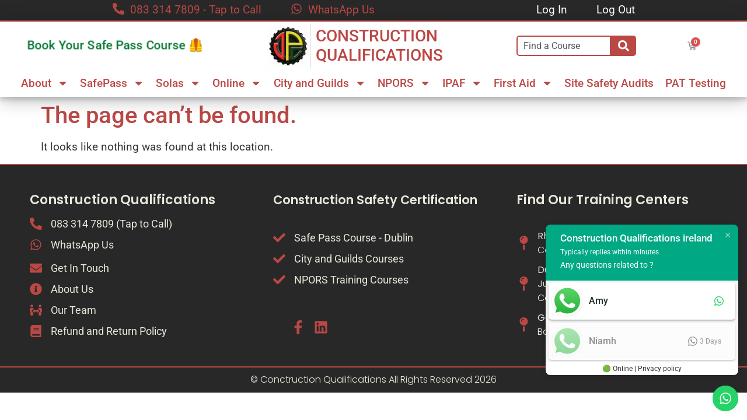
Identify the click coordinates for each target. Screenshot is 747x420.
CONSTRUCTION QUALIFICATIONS (379, 45)
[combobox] (563, 46)
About (44, 83)
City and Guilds (320, 83)
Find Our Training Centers (602, 200)
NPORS (404, 83)
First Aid (523, 83)
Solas (178, 83)
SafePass (112, 83)
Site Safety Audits (609, 83)
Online (236, 83)
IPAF (462, 83)
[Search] (623, 46)
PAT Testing (695, 83)
